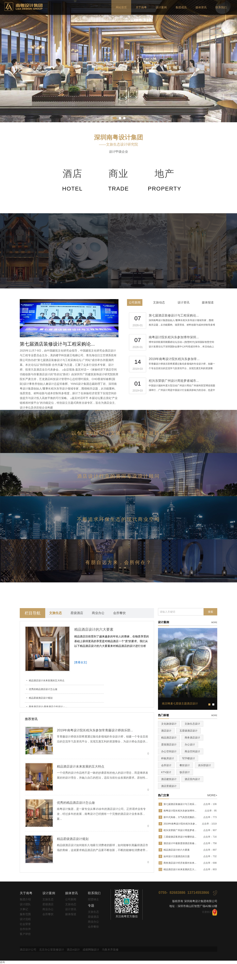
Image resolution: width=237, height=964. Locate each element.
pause (118, 61)
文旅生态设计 (192, 723)
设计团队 (25, 904)
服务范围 (25, 914)
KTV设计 (166, 772)
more (214, 622)
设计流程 (25, 919)
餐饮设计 (185, 765)
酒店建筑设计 (169, 779)
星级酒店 (77, 613)
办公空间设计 (169, 751)
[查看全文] (80, 662)
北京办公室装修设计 (51, 949)
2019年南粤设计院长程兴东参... (180, 823)
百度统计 (207, 912)
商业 (118, 181)
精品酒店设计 (169, 737)
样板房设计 (167, 758)
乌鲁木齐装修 (110, 949)
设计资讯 (183, 302)
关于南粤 (141, 7)
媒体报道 (208, 302)
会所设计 (166, 765)
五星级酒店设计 (189, 730)
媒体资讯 (201, 7)
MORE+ (212, 795)
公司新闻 (135, 302)
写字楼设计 (188, 758)
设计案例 (161, 7)
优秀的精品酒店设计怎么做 (43, 689)
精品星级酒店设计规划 (41, 698)
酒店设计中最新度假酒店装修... (180, 843)
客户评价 (25, 934)
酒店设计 (166, 730)
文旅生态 (55, 613)
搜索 (210, 611)
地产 (165, 181)
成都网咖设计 (91, 949)
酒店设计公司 (28, 949)
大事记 (24, 909)
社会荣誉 (25, 924)
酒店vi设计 (73, 949)
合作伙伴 (25, 929)
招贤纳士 (93, 899)
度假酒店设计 (169, 744)
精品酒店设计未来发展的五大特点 (46, 680)
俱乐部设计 (204, 765)
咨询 (2, 962)
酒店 (72, 181)
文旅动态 (159, 302)
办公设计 (190, 744)
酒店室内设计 (192, 779)
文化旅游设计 (169, 723)
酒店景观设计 (169, 786)
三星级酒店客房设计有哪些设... (180, 836)
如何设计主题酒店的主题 (177, 856)
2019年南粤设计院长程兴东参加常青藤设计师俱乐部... (95, 730)
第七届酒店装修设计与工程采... (180, 804)
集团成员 (181, 7)
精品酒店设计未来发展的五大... (180, 869)
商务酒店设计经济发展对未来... (180, 863)
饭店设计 (185, 772)
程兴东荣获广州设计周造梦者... (180, 830)
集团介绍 (25, 899)
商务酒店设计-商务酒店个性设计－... (48, 706)
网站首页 (121, 7)
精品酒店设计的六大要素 (93, 629)
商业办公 (98, 613)
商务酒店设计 (192, 737)
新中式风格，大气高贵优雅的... (180, 817)
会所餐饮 (119, 613)
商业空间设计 (192, 751)
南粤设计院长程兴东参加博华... (180, 810)
